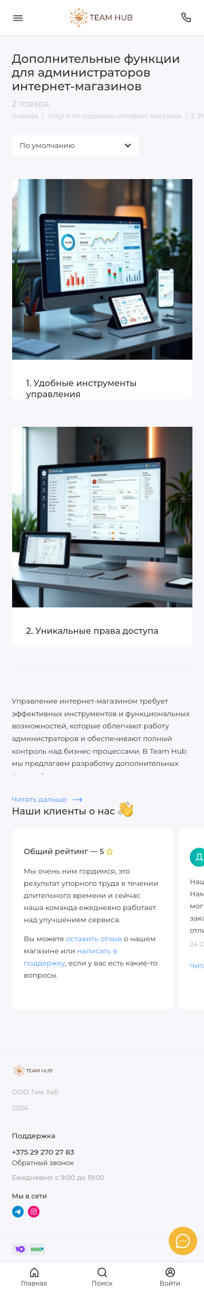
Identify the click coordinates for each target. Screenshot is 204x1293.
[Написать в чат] (183, 1240)
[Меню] (18, 17)
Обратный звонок (43, 1163)
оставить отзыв (94, 938)
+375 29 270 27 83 (43, 1152)
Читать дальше (47, 799)
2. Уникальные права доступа (92, 630)
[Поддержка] (187, 17)
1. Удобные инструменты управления (81, 389)
